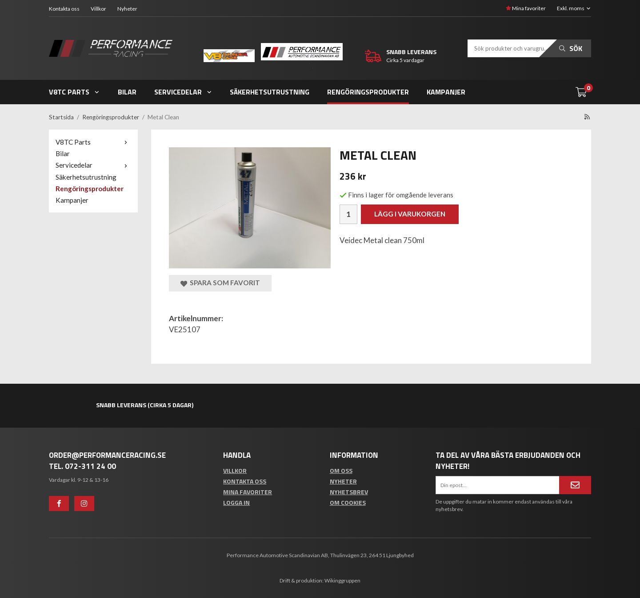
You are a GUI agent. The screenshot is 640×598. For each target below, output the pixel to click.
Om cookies (348, 502)
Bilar (127, 92)
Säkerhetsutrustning (269, 92)
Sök (570, 48)
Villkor (98, 8)
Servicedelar (183, 92)
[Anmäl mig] (575, 485)
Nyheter (127, 8)
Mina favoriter (526, 8)
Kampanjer (446, 92)
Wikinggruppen (342, 580)
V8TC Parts (74, 92)
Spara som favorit (220, 283)
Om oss (341, 470)
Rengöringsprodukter (368, 92)
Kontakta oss (64, 8)
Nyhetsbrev (349, 491)
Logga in (236, 502)
